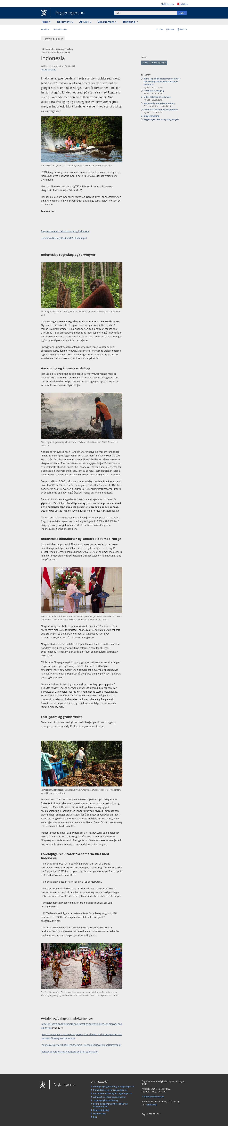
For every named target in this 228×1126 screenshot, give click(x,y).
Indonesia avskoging (154, 90)
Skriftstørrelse (167, 4)
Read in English (48, 69)
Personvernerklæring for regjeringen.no (112, 1093)
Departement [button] (106, 21)
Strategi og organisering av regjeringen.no (113, 1086)
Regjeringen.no (68, 13)
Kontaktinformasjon (154, 1096)
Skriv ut (183, 29)
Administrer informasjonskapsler (109, 1097)
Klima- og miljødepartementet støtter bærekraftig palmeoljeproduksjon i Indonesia (162, 81)
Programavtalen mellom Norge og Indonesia (65, 231)
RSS (95, 1116)
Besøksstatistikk (101, 1110)
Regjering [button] (129, 21)
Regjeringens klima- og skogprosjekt (161, 119)
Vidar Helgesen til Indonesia (157, 97)
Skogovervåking (151, 115)
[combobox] (145, 13)
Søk (182, 13)
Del (161, 29)
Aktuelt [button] (84, 21)
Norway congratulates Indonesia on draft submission (69, 1051)
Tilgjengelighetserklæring (105, 1100)
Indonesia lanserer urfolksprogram (161, 109)
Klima (145, 62)
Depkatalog (151, 1104)
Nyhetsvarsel (99, 1113)
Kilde (171, 29)
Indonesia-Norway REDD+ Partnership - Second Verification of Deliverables (81, 1045)
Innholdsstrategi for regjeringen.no (110, 1090)
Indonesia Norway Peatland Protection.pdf (64, 238)
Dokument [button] (64, 21)
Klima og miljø (159, 62)
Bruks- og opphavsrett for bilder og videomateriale (110, 1105)
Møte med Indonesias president (159, 103)
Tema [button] (45, 21)
